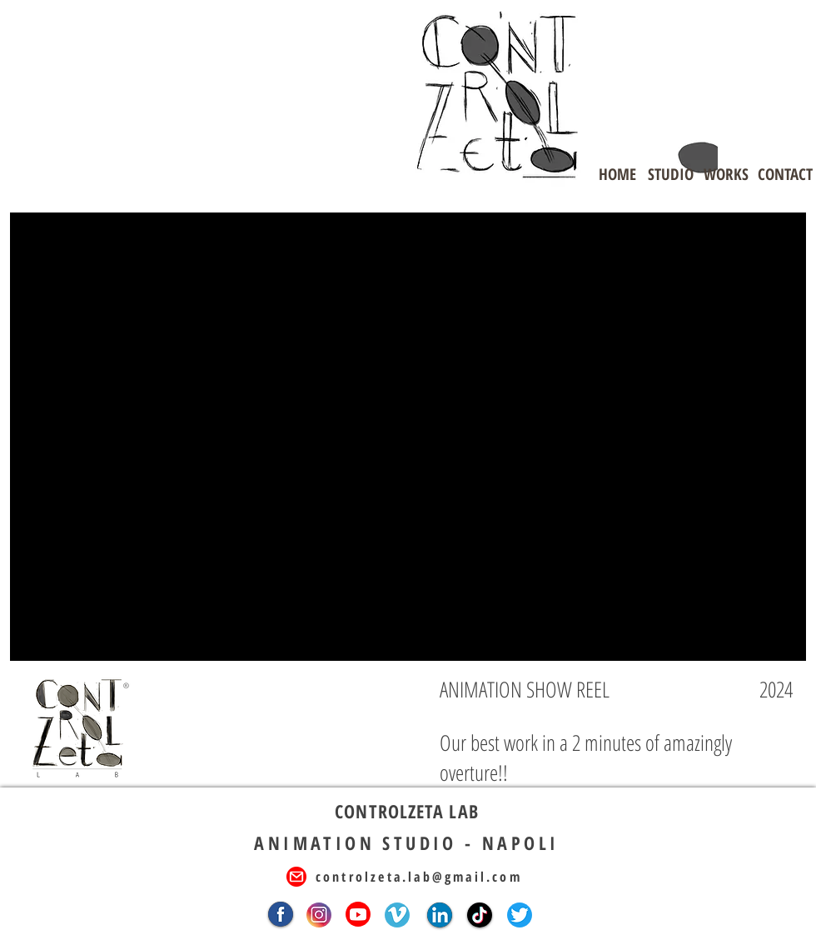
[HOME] (617, 174)
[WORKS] (726, 174)
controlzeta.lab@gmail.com (419, 877)
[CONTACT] (785, 174)
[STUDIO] (670, 174)
